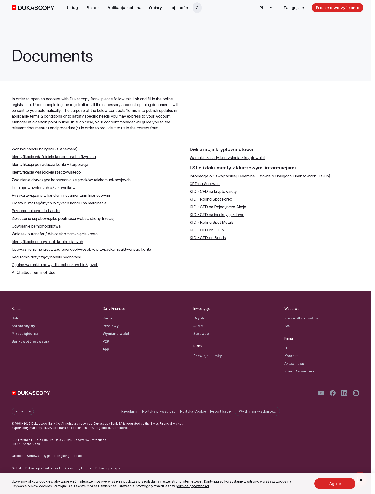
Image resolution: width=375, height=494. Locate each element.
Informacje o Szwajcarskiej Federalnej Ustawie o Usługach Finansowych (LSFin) (260, 176)
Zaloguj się (293, 7)
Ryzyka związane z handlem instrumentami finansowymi (61, 195)
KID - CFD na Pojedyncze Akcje (218, 206)
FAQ (287, 326)
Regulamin (129, 411)
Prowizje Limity (207, 356)
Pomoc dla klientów (301, 318)
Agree (335, 483)
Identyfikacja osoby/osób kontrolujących (47, 241)
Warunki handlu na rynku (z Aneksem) (45, 149)
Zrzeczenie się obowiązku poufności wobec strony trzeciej (63, 218)
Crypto (199, 318)
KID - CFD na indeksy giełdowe (217, 214)
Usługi (73, 7)
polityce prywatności (192, 486)
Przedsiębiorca (25, 334)
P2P (106, 341)
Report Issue (220, 411)
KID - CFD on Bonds (208, 237)
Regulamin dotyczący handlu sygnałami (46, 257)
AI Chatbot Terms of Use (33, 272)
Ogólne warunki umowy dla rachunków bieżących (55, 264)
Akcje (198, 326)
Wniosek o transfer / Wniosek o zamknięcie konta (55, 233)
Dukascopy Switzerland (42, 468)
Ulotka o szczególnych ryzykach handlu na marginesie (59, 203)
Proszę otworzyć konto (337, 7)
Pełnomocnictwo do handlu (36, 210)
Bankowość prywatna (31, 341)
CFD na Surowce (205, 183)
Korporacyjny (23, 326)
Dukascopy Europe (78, 468)
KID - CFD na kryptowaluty (213, 191)
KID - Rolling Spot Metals (211, 222)
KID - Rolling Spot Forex (211, 199)
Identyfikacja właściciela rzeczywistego (46, 172)
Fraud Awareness (299, 371)
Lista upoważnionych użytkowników (44, 187)
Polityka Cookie (193, 411)
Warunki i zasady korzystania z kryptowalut (227, 157)
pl (267, 7)
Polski (25, 411)
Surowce (201, 334)
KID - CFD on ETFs (207, 230)
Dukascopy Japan (108, 468)
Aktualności (294, 363)
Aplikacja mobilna (124, 7)
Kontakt (291, 356)
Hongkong (62, 456)
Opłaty (155, 7)
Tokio (78, 456)
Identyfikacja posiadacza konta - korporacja (50, 164)
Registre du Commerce (112, 428)
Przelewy (111, 326)
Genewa (33, 456)
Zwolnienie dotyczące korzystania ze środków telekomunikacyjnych (71, 179)
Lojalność (179, 7)
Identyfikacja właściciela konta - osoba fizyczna (54, 156)
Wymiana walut (116, 334)
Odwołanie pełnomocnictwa (36, 226)
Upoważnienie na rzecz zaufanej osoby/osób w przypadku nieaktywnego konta (81, 249)
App (106, 349)
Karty (107, 318)
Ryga (46, 456)
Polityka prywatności (159, 411)
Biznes (93, 7)
